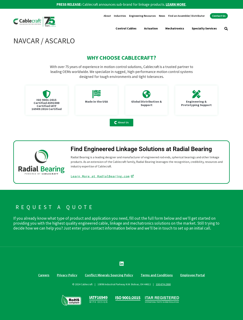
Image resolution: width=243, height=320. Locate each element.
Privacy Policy (67, 275)
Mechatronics (174, 28)
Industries (120, 15)
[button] (226, 28)
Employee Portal (192, 275)
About (107, 15)
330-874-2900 (163, 284)
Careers (43, 275)
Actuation (151, 28)
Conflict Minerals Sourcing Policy (109, 275)
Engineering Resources (142, 15)
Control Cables (126, 28)
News (162, 15)
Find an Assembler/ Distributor (186, 15)
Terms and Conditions (157, 275)
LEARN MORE (176, 4)
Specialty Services (204, 28)
